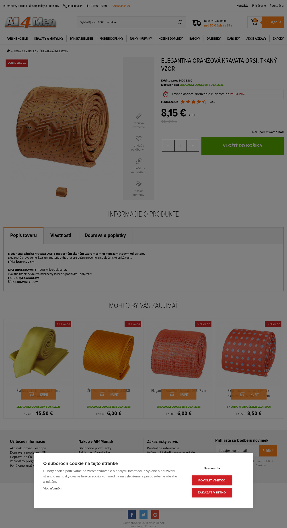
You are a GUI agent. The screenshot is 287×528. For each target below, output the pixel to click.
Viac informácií (52, 489)
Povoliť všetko (216, 481)
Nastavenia (217, 469)
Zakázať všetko (217, 492)
